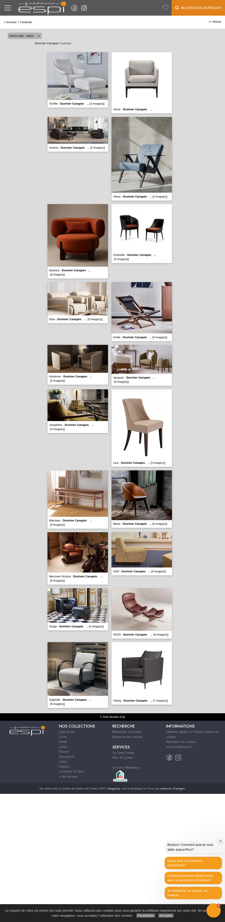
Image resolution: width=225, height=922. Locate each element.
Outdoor (64, 766)
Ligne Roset (66, 731)
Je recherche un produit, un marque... (187, 893)
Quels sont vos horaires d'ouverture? (184, 863)
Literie (63, 761)
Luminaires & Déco (71, 771)
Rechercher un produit (126, 731)
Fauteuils (26, 22)
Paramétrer (146, 915)
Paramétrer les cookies (181, 741)
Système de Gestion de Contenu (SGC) (91, 789)
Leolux (63, 746)
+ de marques (68, 776)
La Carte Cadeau (123, 752)
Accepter (166, 915)
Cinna (62, 736)
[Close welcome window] (220, 841)
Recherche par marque (127, 736)
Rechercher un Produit (198, 8)
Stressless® (67, 756)
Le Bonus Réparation (125, 767)
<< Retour (215, 21)
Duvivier (11, 22)
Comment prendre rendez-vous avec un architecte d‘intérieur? (190, 878)
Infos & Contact (122, 757)
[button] (214, 911)
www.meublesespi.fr (179, 746)
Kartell (63, 741)
